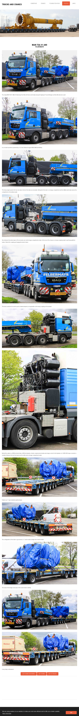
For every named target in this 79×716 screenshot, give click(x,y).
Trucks (66, 3)
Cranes (43, 3)
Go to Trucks (52, 674)
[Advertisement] (39, 688)
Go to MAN (42, 674)
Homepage (34, 3)
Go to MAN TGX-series (29, 674)
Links (74, 3)
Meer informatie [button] (7, 713)
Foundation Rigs (54, 3)
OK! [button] (71, 712)
